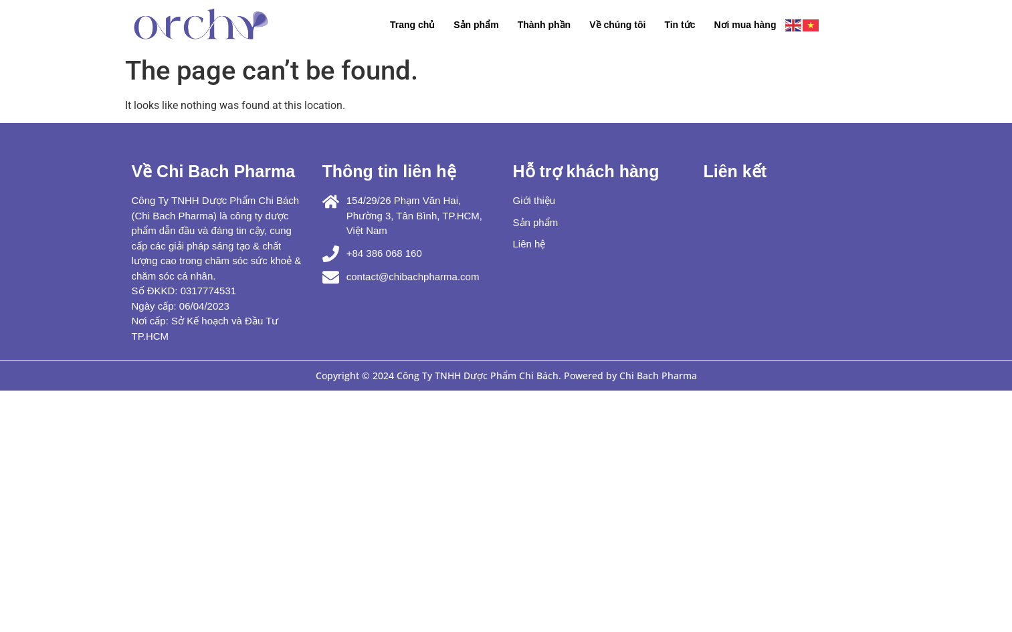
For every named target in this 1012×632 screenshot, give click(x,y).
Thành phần (544, 24)
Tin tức (679, 24)
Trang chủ (412, 24)
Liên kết (735, 171)
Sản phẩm (475, 24)
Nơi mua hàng (745, 24)
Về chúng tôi (617, 24)
